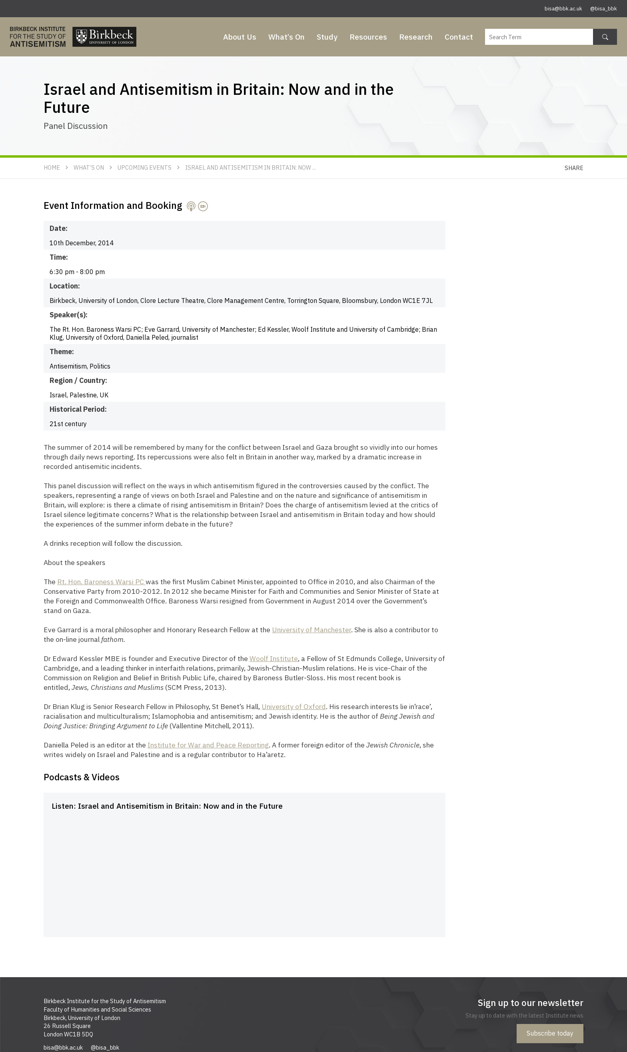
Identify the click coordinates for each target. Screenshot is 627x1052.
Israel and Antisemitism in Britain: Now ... (250, 167)
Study (327, 37)
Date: (59, 228)
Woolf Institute (274, 658)
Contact (459, 37)
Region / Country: (78, 380)
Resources (368, 37)
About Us (239, 37)
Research (416, 37)
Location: (65, 286)
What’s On (286, 37)
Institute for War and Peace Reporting (208, 744)
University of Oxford (294, 706)
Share (574, 168)
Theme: (62, 351)
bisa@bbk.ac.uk (563, 8)
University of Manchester (311, 629)
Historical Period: (78, 409)
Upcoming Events (145, 167)
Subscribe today (550, 1033)
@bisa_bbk (603, 8)
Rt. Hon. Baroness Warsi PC (101, 581)
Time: (59, 257)
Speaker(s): (69, 314)
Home (52, 167)
